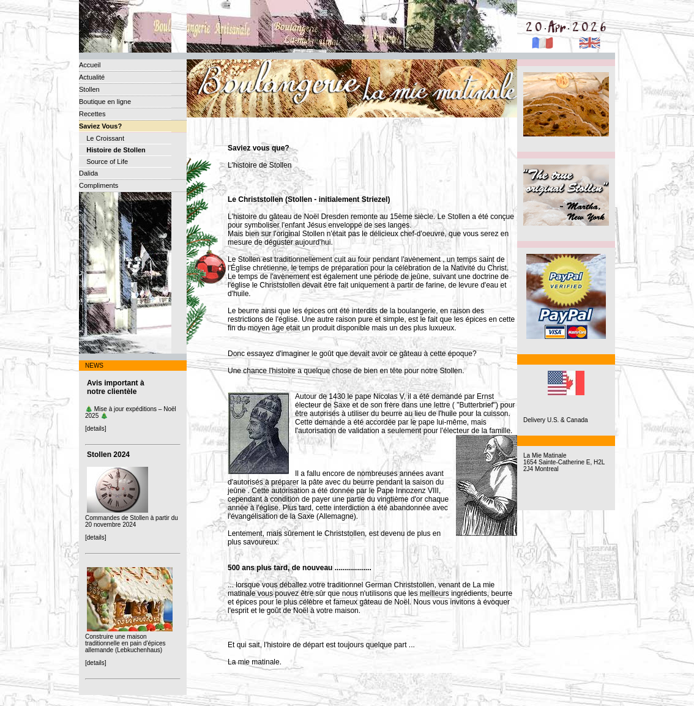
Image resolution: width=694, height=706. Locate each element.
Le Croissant (101, 138)
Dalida (88, 173)
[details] (95, 428)
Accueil (89, 65)
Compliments (98, 185)
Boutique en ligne (105, 101)
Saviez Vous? (100, 126)
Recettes (92, 113)
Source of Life (103, 161)
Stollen (89, 89)
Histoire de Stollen (112, 150)
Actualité (92, 77)
